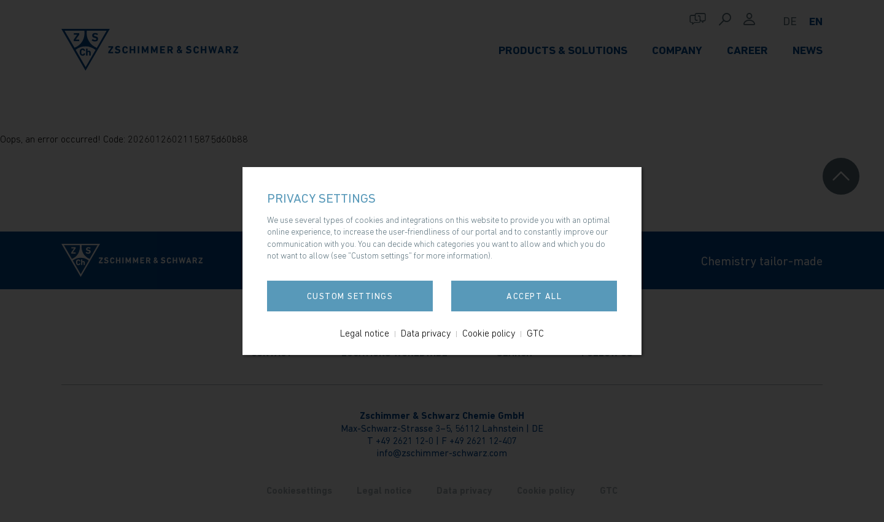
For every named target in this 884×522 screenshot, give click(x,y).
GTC (535, 332)
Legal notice (364, 332)
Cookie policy (488, 332)
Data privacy (426, 332)
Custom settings (350, 296)
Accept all (534, 296)
